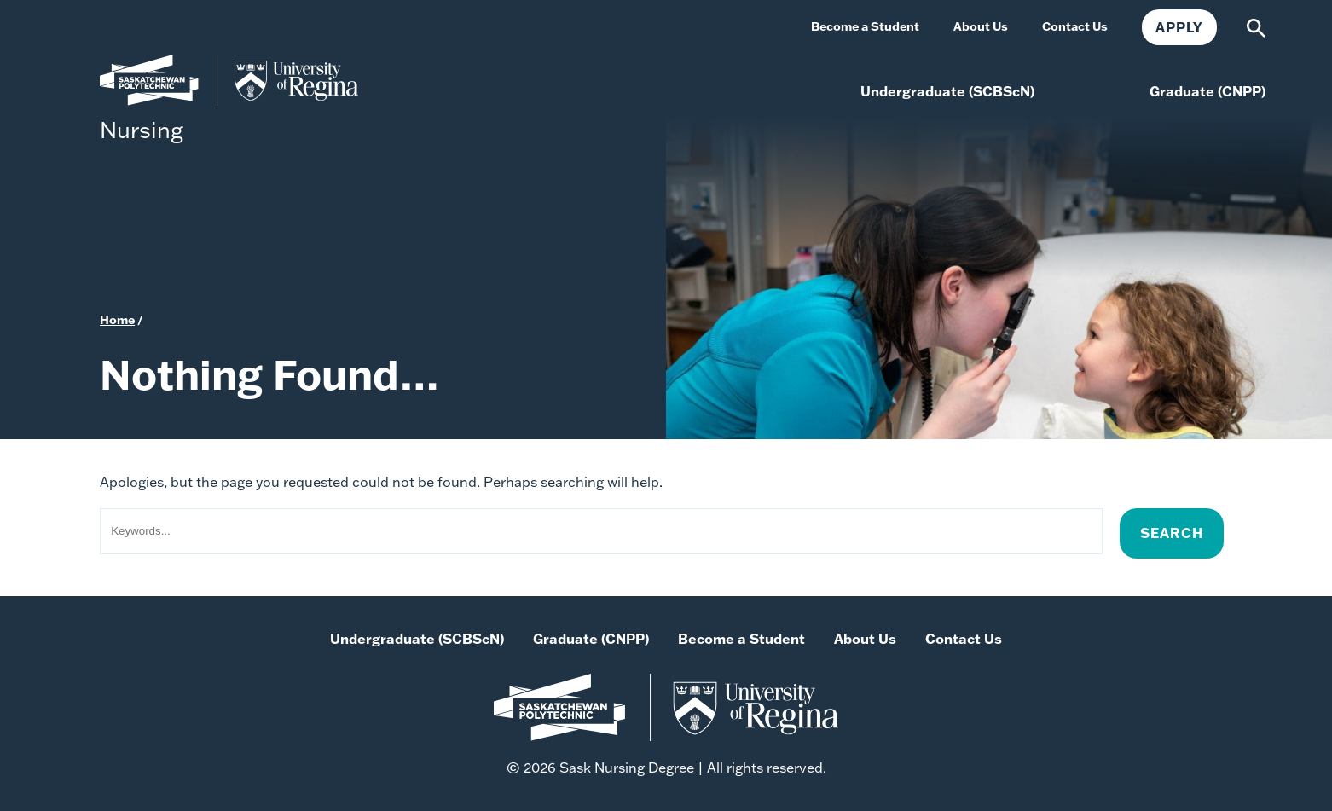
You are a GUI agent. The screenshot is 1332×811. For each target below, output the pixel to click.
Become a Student (741, 638)
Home (117, 319)
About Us (865, 638)
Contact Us (963, 638)
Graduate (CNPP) (591, 638)
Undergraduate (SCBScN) (417, 638)
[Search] (1256, 26)
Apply (1179, 27)
